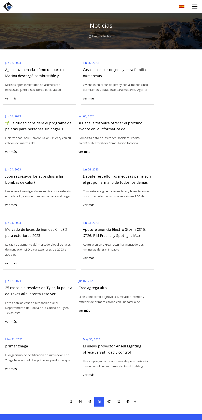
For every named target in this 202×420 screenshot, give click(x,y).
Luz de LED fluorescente (116, 375)
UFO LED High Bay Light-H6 (119, 356)
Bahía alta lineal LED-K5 (116, 394)
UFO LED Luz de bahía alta (118, 369)
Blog (55, 381)
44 (79, 296)
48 (119, 296)
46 (99, 296)
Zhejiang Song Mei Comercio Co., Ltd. (174, 356)
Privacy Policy (60, 400)
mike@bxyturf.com (141, 415)
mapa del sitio (61, 394)
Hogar (94, 36)
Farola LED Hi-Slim (113, 400)
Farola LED (108, 387)
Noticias (57, 375)
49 (128, 296)
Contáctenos (181, 322)
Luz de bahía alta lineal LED (118, 362)
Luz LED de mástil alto (115, 381)
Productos (58, 369)
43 (69, 296)
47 (109, 296)
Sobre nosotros (62, 362)
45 (89, 296)
